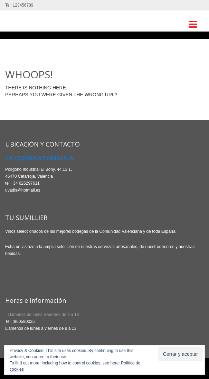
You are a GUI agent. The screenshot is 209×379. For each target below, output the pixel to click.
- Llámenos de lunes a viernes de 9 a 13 (42, 314)
